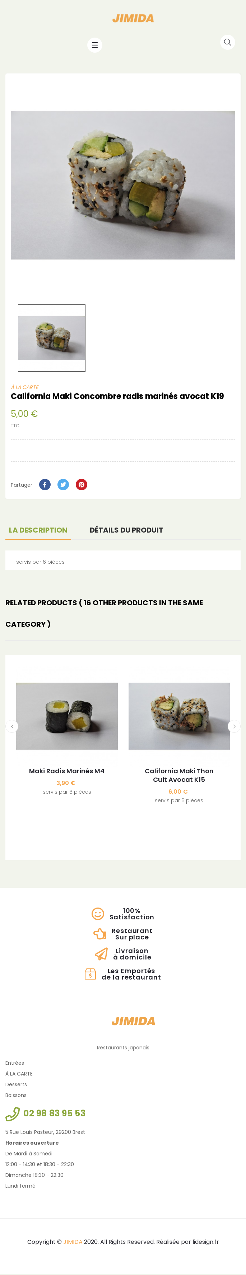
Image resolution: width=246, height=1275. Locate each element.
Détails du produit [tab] (126, 531)
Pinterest (81, 485)
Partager (45, 485)
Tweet (63, 485)
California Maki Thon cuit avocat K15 (179, 776)
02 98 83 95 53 (54, 1114)
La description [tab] (38, 531)
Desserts (16, 1085)
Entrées (14, 1063)
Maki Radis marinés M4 (67, 772)
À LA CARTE (24, 387)
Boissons (16, 1096)
